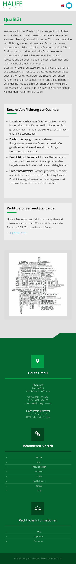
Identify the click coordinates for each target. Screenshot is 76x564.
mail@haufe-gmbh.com (41, 403)
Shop (39, 490)
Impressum (39, 536)
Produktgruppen (39, 467)
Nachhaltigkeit (39, 481)
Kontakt (39, 486)
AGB (39, 531)
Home (39, 457)
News (38, 462)
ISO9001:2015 (18, 233)
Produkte (39, 471)
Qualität (39, 476)
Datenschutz (39, 541)
